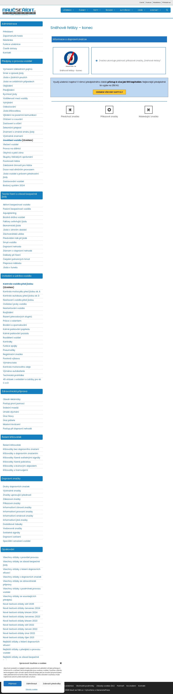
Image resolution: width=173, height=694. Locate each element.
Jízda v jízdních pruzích (15, 77)
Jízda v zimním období (15, 229)
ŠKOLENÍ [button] (112, 10)
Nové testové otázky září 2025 (18, 604)
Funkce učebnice (11, 44)
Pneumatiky (9, 350)
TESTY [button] (98, 10)
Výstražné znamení (13, 136)
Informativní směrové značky (18, 515)
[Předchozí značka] (70, 110)
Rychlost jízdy (10, 94)
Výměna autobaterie (14, 371)
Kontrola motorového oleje (17, 366)
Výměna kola (10, 362)
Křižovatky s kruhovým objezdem (20, 465)
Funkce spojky (10, 345)
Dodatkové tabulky (12, 524)
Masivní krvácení (11, 424)
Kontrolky (7, 341)
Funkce (148, 2)
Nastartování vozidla (14, 308)
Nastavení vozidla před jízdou (18, 300)
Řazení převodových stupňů (17, 316)
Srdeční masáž (11, 407)
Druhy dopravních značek (16, 486)
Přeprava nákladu (12, 263)
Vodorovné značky (12, 528)
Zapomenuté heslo (13, 35)
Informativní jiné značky (15, 520)
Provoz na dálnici (12, 148)
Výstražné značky (12, 490)
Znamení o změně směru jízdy (18, 131)
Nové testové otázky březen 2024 (20, 612)
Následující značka (148, 116)
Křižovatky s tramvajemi (15, 470)
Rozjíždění (8, 312)
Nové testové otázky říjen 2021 (18, 637)
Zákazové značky (12, 499)
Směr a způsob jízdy (13, 73)
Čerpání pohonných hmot (16, 259)
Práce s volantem (12, 320)
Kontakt (7, 52)
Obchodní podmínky (85, 686)
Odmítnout (31, 683)
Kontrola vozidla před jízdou (18, 283)
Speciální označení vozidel (16, 541)
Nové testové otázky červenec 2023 (21, 616)
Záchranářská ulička (13, 234)
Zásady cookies (31, 689)
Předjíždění (8, 90)
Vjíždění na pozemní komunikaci (19, 115)
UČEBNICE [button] (70, 10)
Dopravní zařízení (12, 536)
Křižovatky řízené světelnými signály (21, 457)
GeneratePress (103, 690)
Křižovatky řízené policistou (17, 461)
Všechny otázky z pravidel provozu (21, 557)
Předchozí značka (70, 116)
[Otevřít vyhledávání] (167, 10)
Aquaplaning (9, 213)
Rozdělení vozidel (12, 337)
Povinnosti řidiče (11, 161)
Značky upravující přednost (17, 495)
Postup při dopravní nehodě (17, 428)
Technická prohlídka (13, 375)
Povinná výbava (11, 358)
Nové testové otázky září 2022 (18, 624)
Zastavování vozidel (13, 181)
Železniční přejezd (12, 127)
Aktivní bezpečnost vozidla (16, 204)
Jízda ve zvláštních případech (18, 81)
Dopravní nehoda (12, 246)
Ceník (141, 2)
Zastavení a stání (12, 123)
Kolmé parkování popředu (16, 329)
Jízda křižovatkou (12, 110)
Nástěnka (157, 2)
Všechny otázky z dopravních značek (22, 576)
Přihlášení (8, 31)
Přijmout (12, 683)
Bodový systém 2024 (14, 185)
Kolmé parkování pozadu (16, 333)
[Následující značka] (149, 110)
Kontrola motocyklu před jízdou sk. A (21, 291)
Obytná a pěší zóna (13, 152)
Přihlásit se (166, 2)
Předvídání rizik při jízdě (15, 238)
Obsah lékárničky (12, 399)
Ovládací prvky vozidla (15, 304)
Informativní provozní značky (18, 511)
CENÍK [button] (143, 10)
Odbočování (9, 106)
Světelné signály (11, 532)
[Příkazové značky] (109, 110)
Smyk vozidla (9, 242)
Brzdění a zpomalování (15, 325)
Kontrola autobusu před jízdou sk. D (21, 295)
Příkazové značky (109, 116)
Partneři (120, 686)
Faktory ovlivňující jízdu (15, 221)
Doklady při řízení (12, 255)
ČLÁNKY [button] (85, 10)
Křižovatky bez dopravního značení (21, 449)
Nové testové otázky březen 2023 (20, 620)
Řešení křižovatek (12, 445)
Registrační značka (13, 354)
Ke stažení (131, 686)
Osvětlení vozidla (12, 140)
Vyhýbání (8, 102)
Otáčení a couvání (13, 119)
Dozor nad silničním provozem (18, 169)
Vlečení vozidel (10, 144)
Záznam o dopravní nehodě (17, 250)
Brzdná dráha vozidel (14, 217)
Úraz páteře (9, 420)
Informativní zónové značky (17, 507)
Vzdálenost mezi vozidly (15, 98)
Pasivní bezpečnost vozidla (17, 208)
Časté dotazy (10, 48)
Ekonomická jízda (12, 225)
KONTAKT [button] (157, 10)
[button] (61, 663)
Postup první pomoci (13, 403)
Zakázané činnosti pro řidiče (17, 165)
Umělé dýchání (11, 411)
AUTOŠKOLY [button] (127, 10)
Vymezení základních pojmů (17, 69)
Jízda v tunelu (10, 267)
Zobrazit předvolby (52, 683)
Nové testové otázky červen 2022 (20, 629)
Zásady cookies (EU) (105, 686)
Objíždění (8, 85)
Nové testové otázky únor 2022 (19, 633)
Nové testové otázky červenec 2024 (21, 608)
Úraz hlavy (8, 416)
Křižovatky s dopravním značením (20, 453)
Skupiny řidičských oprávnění (18, 157)
